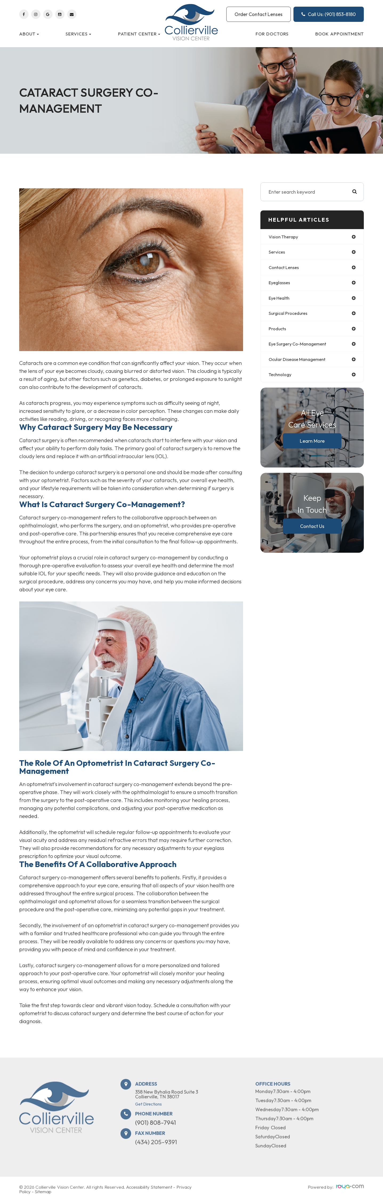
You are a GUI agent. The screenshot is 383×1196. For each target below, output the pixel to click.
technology (281, 378)
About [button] (29, 33)
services (277, 253)
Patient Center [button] (139, 33)
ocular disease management (300, 363)
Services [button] (78, 33)
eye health (280, 300)
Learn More (312, 445)
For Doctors (272, 33)
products (278, 331)
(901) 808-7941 (155, 1137)
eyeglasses (280, 284)
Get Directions (148, 1119)
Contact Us (312, 530)
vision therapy (285, 237)
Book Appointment (339, 33)
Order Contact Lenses (259, 14)
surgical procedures (290, 315)
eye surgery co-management (300, 347)
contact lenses (286, 268)
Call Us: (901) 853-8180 (328, 14)
